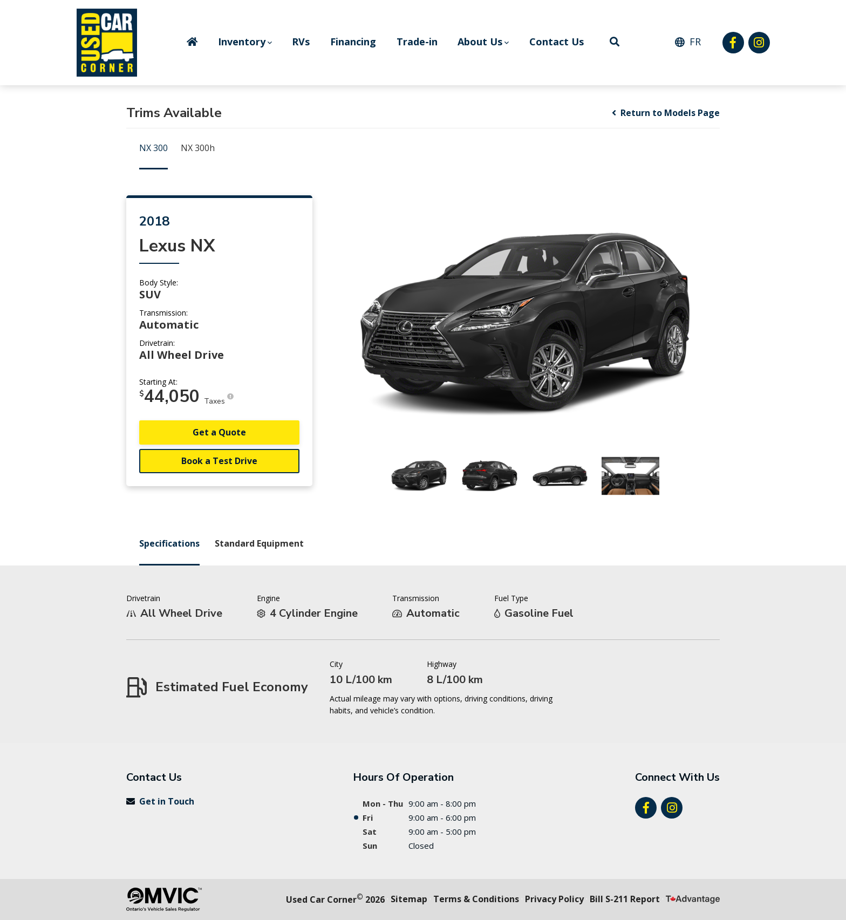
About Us (480, 41)
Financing (353, 41)
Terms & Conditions (476, 899)
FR (695, 41)
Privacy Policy (554, 899)
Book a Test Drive (219, 461)
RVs (301, 41)
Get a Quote (219, 432)
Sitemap (409, 899)
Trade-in (417, 41)
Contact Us (556, 41)
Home (192, 41)
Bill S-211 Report (625, 899)
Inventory (241, 41)
